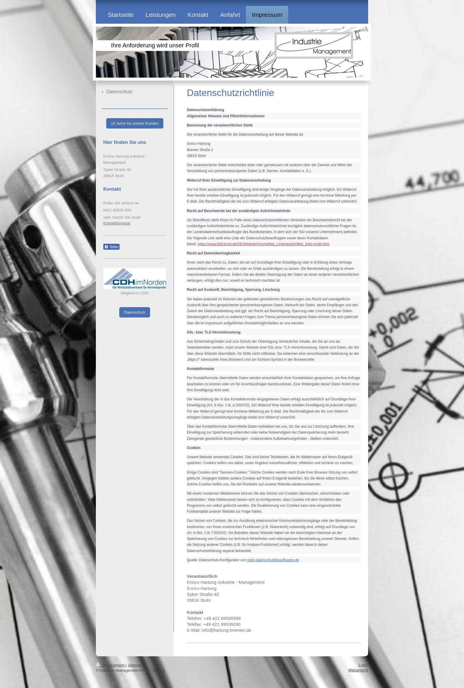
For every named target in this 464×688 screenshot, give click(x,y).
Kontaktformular (116, 223)
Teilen (111, 247)
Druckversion (111, 665)
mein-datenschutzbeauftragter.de (273, 560)
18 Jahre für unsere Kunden (135, 123)
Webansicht (358, 670)
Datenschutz (134, 312)
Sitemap (135, 665)
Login (363, 665)
